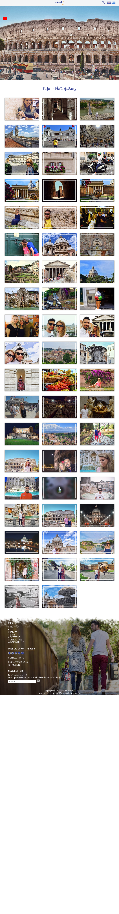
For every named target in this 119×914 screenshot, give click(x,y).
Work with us (16, 642)
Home (56, 3)
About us (13, 627)
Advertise (14, 637)
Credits (12, 632)
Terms (11, 635)
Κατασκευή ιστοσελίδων (51, 693)
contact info (16, 657)
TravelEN (15, 664)
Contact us (15, 640)
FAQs (11, 629)
